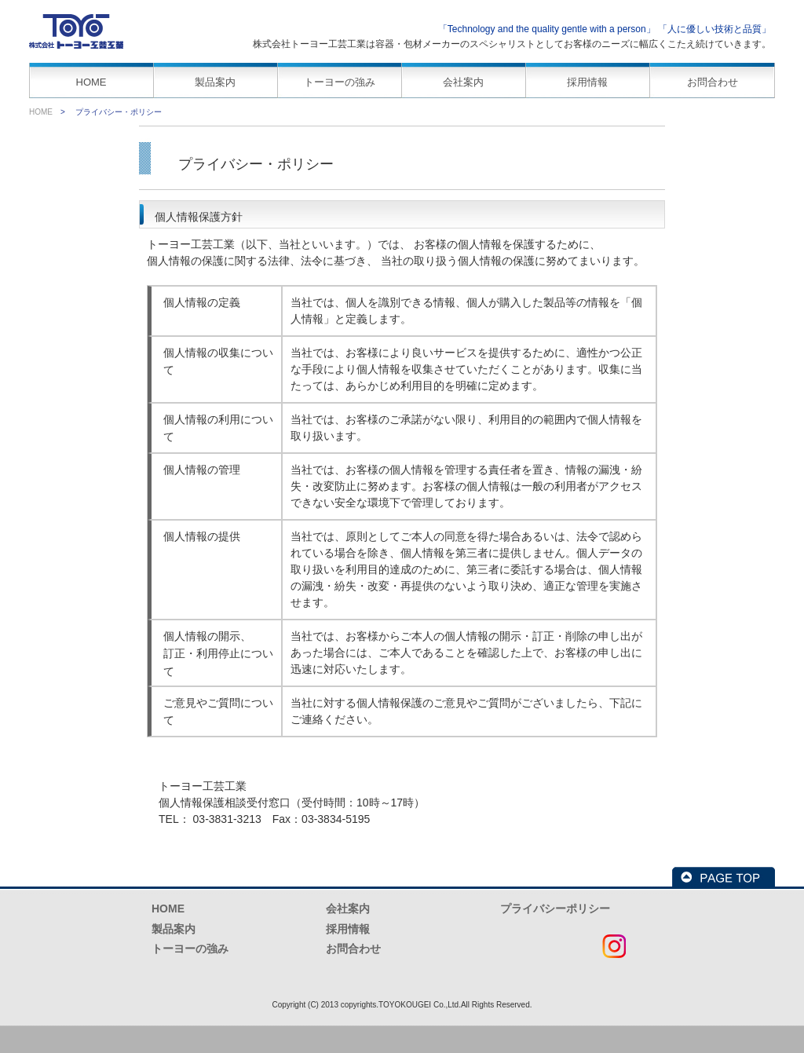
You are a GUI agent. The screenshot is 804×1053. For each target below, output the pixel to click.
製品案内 (215, 82)
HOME (91, 82)
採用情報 (587, 82)
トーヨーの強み (339, 82)
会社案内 (463, 82)
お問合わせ (712, 82)
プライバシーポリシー (555, 908)
